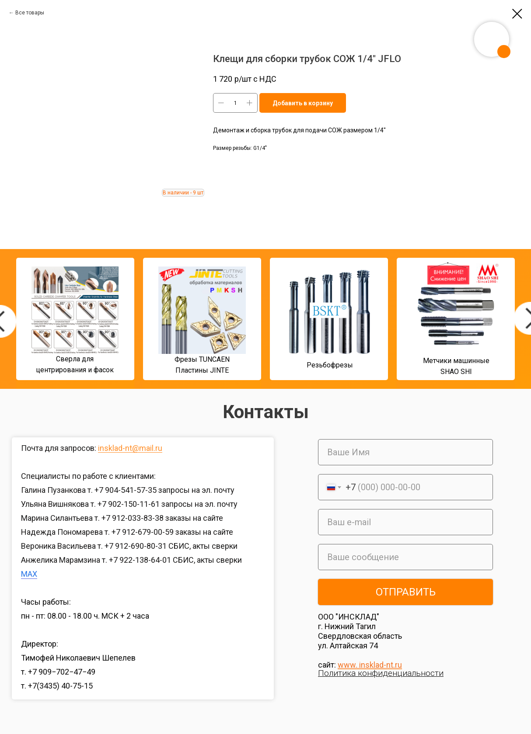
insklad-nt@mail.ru (130, 448)
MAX (29, 573)
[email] (405, 522)
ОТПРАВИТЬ (406, 592)
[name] (405, 452)
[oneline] (405, 557)
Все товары (29, 13)
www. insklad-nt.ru (370, 664)
